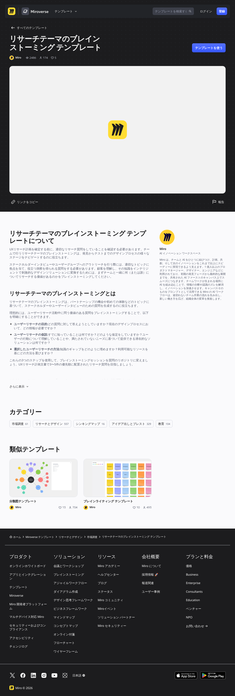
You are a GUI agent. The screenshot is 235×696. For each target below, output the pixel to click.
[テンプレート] (66, 11)
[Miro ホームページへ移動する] (11, 11)
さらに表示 (19, 386)
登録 (222, 11)
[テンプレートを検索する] (173, 11)
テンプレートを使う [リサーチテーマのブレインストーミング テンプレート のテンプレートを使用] (209, 48)
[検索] (190, 11)
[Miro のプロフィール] (15, 58)
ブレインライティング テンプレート (108, 501)
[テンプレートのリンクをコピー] (24, 202)
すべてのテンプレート (29, 28)
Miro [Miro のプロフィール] (18, 507)
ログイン (206, 11)
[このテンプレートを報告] (218, 202)
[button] (79, 675)
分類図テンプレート (23, 501)
